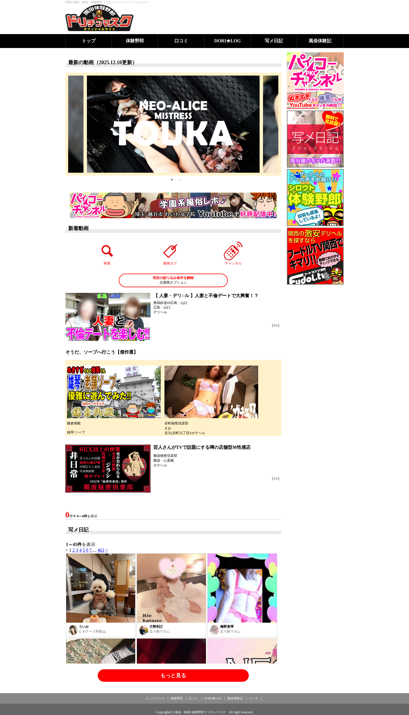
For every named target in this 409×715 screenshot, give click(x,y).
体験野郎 (135, 40)
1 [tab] (172, 180)
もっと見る (173, 675)
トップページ (155, 698)
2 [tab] (180, 180)
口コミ (181, 40)
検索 (107, 253)
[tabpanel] (173, 124)
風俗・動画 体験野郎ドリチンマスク (200, 712)
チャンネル (233, 253)
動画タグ (170, 253)
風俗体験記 (320, 40)
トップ (88, 40)
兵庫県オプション (173, 280)
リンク (253, 698)
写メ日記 (274, 40)
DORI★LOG (227, 40)
